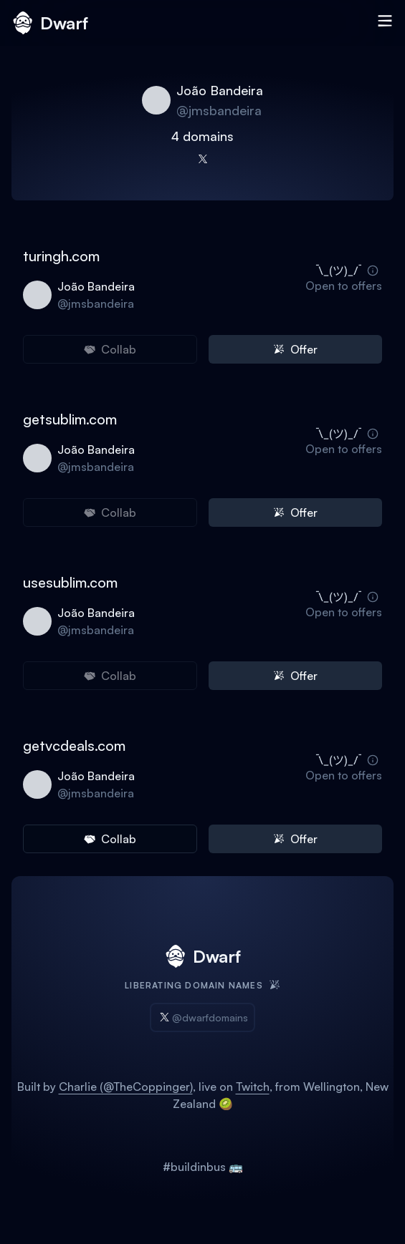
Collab (110, 839)
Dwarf (49, 22)
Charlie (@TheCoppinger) (126, 1086)
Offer (295, 349)
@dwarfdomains (202, 1017)
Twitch (253, 1086)
